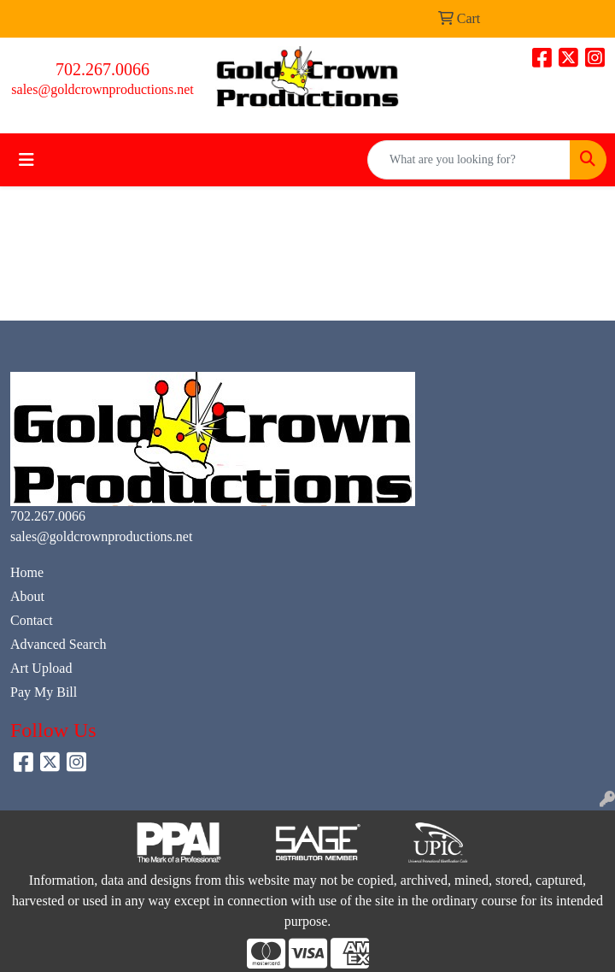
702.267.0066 (102, 69)
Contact (31, 620)
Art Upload (41, 668)
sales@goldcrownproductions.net (102, 89)
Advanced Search (58, 644)
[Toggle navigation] (26, 160)
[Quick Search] (469, 160)
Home (27, 572)
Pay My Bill (43, 692)
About (27, 596)
